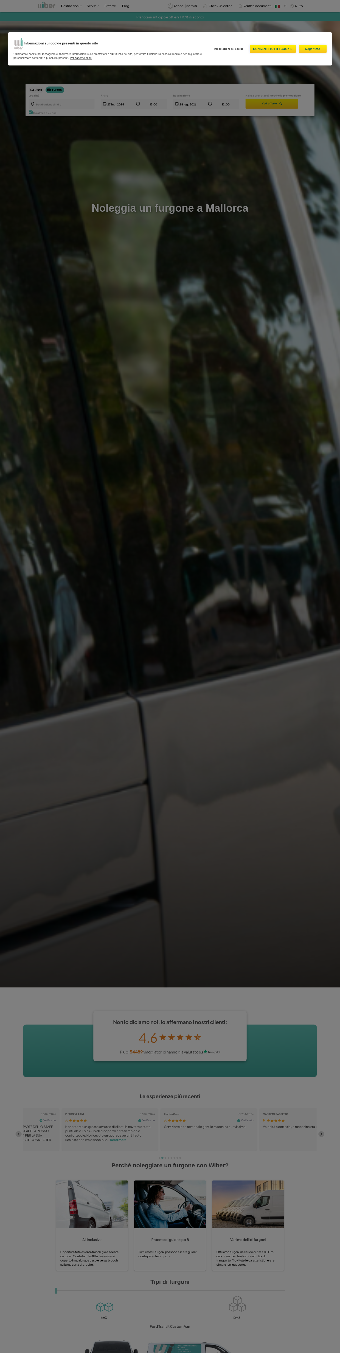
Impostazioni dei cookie (228, 48)
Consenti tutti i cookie (273, 48)
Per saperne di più (81, 58)
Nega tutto (312, 48)
